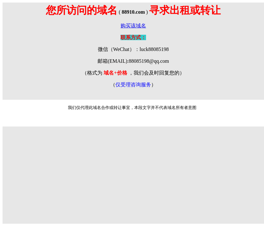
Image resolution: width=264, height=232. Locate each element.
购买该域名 (133, 25)
